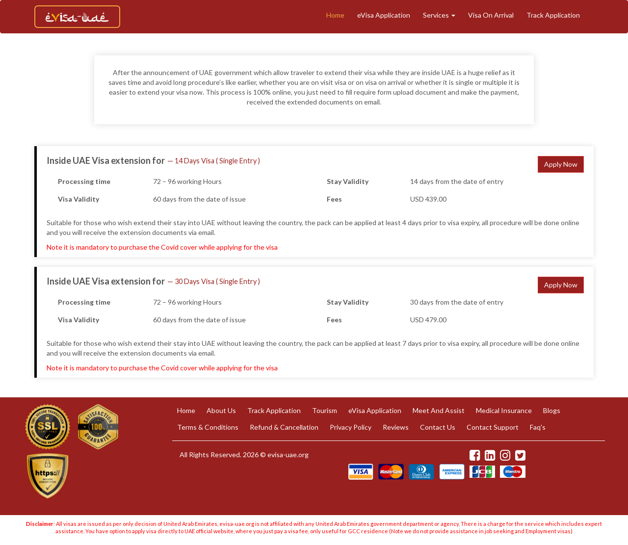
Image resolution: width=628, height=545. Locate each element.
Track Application (553, 15)
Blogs (551, 410)
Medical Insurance (504, 410)
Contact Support (493, 427)
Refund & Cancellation (284, 427)
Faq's (538, 427)
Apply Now (560, 164)
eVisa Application (383, 15)
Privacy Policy (350, 427)
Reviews (396, 427)
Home (335, 15)
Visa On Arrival (491, 15)
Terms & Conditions (207, 427)
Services (439, 15)
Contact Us (437, 427)
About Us (221, 410)
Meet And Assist (439, 410)
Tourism (324, 410)
